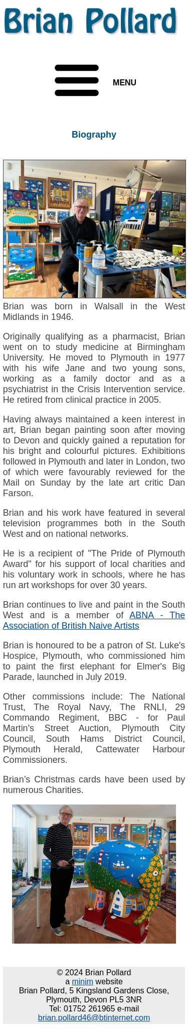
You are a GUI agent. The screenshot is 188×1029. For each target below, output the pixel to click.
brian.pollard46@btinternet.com (94, 1017)
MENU (124, 82)
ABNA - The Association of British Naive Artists (94, 620)
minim (82, 981)
